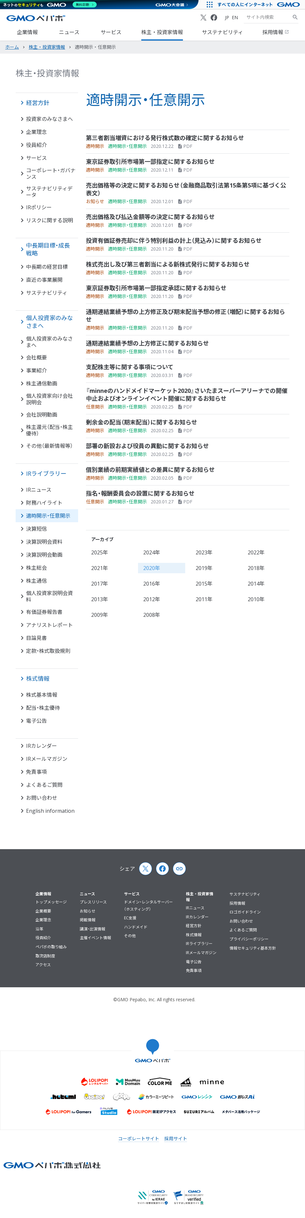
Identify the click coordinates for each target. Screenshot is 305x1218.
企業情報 (27, 32)
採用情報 (275, 32)
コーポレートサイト (138, 1138)
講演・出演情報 (92, 929)
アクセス (43, 964)
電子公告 (193, 962)
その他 (130, 936)
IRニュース (195, 908)
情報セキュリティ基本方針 (252, 948)
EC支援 (130, 918)
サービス (111, 32)
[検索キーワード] (268, 17)
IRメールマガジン (201, 952)
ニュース (69, 32)
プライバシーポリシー (249, 939)
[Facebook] (214, 17)
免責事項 (193, 970)
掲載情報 (87, 920)
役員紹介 (43, 937)
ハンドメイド (135, 927)
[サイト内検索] (295, 17)
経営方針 (193, 925)
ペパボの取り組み (51, 947)
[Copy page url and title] (179, 868)
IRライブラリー (199, 943)
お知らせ (87, 911)
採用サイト (175, 1138)
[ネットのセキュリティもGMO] (50, 4)
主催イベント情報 (95, 937)
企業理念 (43, 920)
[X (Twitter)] (203, 17)
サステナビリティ (222, 32)
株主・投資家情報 (162, 32)
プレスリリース (93, 902)
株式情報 (193, 935)
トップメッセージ (51, 902)
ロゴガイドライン (245, 912)
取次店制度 (45, 956)
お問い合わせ (241, 921)
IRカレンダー (197, 917)
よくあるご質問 (243, 930)
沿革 (39, 929)
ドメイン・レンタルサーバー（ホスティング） (148, 905)
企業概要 (43, 911)
